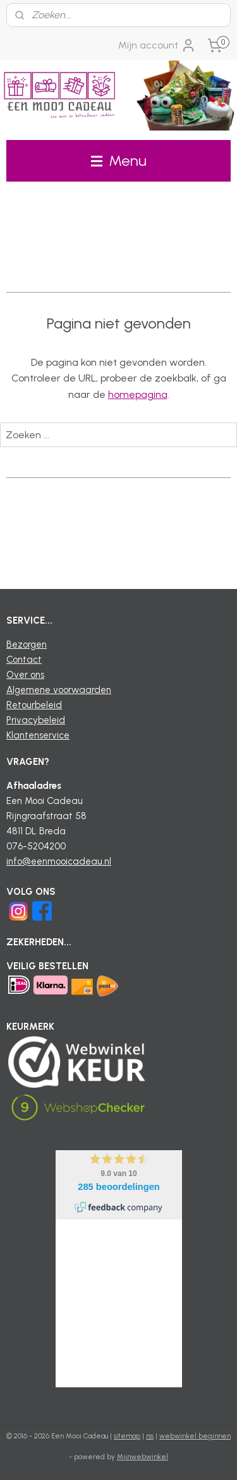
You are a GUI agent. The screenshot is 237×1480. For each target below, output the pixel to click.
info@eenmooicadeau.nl (58, 861)
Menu (119, 160)
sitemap (127, 1436)
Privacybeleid (35, 720)
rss (150, 1436)
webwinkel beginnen (195, 1436)
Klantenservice (38, 735)
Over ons (25, 674)
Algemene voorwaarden (58, 690)
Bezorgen (26, 644)
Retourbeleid (34, 705)
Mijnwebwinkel (142, 1457)
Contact (24, 659)
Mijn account (157, 45)
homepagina (137, 394)
